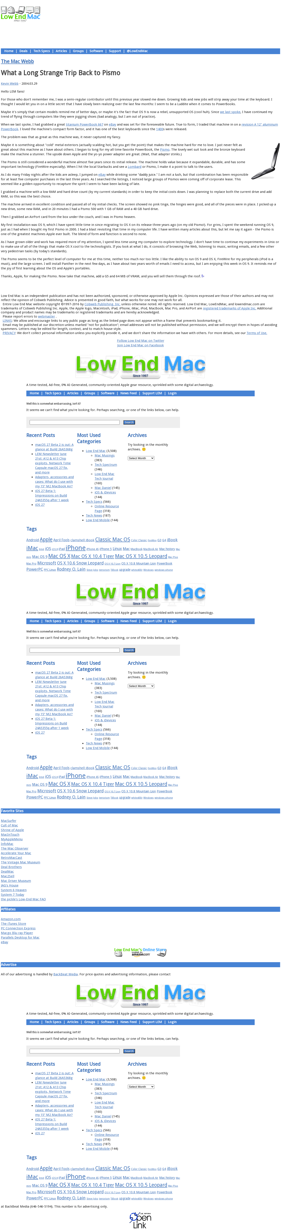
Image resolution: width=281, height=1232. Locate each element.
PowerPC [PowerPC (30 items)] (34, 569)
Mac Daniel (103, 488)
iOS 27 (40, 505)
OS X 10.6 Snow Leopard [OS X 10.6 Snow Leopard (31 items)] (80, 563)
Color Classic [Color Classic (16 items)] (139, 540)
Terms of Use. (257, 333)
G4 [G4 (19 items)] (164, 540)
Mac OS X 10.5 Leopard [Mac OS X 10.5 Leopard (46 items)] (141, 556)
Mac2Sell (7, 876)
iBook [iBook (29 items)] (172, 539)
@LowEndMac (137, 51)
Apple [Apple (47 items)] (46, 539)
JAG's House (9, 885)
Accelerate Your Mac (16, 853)
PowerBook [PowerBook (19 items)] (164, 563)
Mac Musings (105, 455)
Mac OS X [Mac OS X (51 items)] (59, 556)
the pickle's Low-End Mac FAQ (23, 899)
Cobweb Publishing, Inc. (103, 304)
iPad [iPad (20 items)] (62, 549)
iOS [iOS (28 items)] (48, 548)
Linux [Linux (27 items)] (117, 549)
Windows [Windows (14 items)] (148, 569)
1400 (159, 129)
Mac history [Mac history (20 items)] (167, 549)
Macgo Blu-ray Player (17, 933)
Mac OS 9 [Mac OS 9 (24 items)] (39, 557)
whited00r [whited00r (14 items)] (136, 569)
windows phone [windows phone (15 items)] (164, 569)
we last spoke (230, 112)
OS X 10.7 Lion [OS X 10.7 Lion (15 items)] (112, 563)
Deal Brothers (11, 867)
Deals (23, 51)
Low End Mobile (98, 520)
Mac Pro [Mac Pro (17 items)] (31, 563)
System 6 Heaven (14, 890)
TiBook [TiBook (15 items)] (114, 569)
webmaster (46, 316)
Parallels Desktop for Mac (20, 938)
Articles (61, 51)
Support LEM (152, 393)
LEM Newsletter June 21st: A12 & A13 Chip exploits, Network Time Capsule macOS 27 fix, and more (53, 463)
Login (172, 393)
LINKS (7, 321)
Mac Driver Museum (16, 881)
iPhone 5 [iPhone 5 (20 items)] (106, 549)
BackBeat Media (65, 974)
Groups (78, 51)
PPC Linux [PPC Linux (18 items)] (50, 569)
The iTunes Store (13, 924)
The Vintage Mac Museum (20, 862)
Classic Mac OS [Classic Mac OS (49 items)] (112, 539)
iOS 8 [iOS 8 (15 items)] (55, 549)
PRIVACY (9, 333)
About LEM (114, 286)
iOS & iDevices (105, 492)
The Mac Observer (14, 848)
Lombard (134, 167)
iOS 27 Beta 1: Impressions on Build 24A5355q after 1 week (52, 495)
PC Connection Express (18, 928)
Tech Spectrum (106, 465)
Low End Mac (96, 451)
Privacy (156, 286)
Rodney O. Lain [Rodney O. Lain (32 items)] (71, 569)
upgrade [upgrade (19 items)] (124, 569)
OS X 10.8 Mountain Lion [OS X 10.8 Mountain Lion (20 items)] (138, 563)
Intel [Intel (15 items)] (41, 549)
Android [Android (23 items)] (32, 540)
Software (96, 51)
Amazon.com (11, 919)
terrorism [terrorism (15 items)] (104, 569)
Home (8, 51)
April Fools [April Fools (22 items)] (61, 540)
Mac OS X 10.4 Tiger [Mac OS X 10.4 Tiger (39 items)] (92, 556)
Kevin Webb (9, 84)
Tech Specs (41, 51)
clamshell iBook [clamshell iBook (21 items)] (82, 540)
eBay (112, 124)
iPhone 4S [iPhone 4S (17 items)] (92, 549)
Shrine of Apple (12, 830)
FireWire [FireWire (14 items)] (152, 540)
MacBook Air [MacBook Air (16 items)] (150, 549)
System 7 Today (12, 895)
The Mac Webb (17, 61)
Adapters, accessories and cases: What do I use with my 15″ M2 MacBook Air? (54, 481)
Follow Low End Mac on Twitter (140, 341)
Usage (144, 286)
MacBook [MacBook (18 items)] (136, 549)
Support (115, 51)
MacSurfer (8, 821)
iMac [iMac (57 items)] (32, 548)
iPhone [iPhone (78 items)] (76, 548)
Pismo (164, 150)
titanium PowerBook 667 (84, 124)
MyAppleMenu (12, 839)
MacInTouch (10, 835)
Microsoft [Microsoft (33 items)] (46, 563)
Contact (169, 286)
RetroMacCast (11, 858)
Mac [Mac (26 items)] (126, 549)
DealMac (7, 872)
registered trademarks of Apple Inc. (229, 308)
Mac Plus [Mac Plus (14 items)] (173, 557)
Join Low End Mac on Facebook (140, 345)
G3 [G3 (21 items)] (159, 540)
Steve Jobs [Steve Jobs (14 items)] (92, 569)
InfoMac (7, 844)
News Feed (128, 393)
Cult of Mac (9, 825)
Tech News (94, 515)
